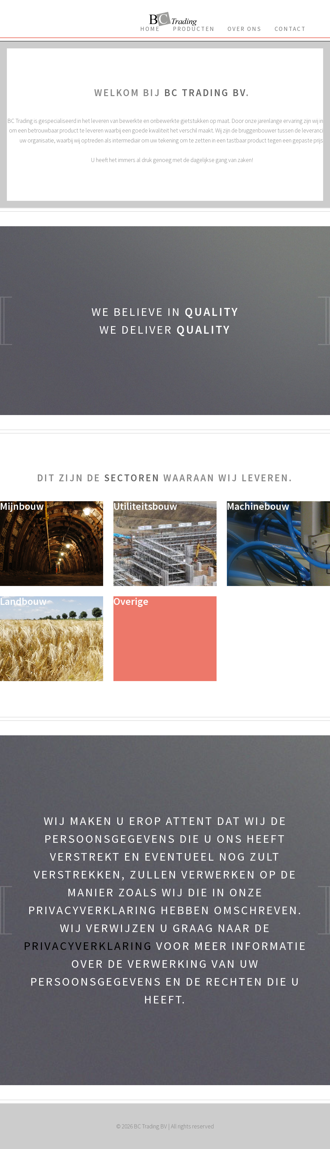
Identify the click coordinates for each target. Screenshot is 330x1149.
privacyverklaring (88, 945)
